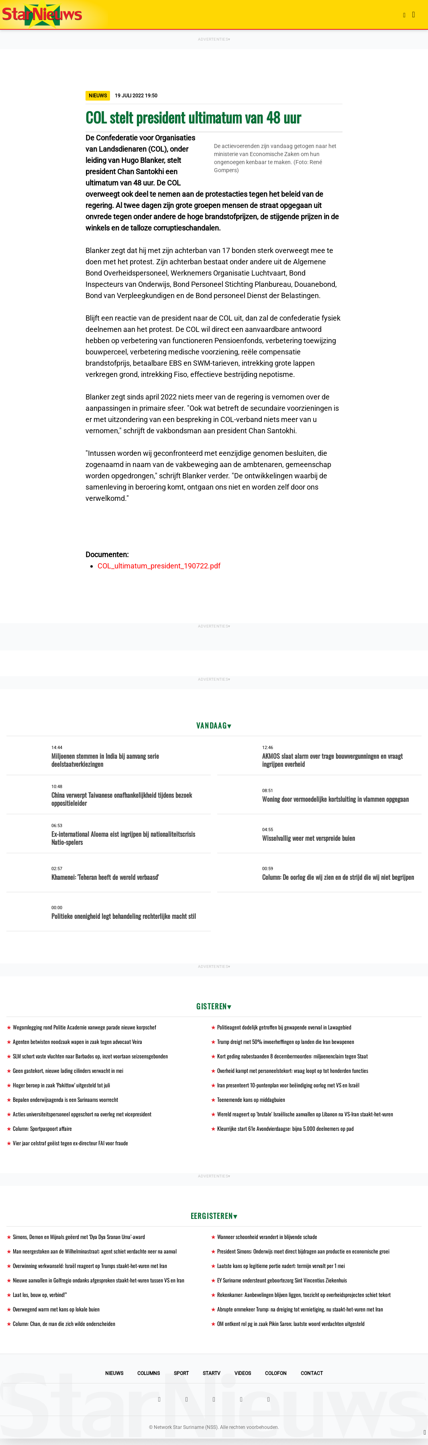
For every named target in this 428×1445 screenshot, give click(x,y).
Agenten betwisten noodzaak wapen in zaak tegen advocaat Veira (78, 1042)
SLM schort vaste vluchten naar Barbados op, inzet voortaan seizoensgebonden (91, 1057)
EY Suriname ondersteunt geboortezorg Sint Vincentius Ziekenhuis (284, 1285)
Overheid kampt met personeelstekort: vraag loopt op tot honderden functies (294, 1072)
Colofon (276, 1380)
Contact (312, 1380)
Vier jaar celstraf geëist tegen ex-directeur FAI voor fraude (71, 1146)
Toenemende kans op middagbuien (251, 1101)
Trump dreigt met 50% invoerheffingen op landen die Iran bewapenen (287, 1042)
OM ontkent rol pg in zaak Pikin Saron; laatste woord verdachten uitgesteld (292, 1330)
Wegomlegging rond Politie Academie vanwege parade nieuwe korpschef (86, 1027)
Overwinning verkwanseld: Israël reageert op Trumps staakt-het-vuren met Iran (92, 1270)
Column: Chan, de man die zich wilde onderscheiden (64, 1330)
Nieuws (114, 1380)
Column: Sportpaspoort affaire (43, 1131)
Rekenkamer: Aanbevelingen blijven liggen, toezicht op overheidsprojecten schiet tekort (305, 1300)
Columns (148, 1380)
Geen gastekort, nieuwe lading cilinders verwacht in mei (69, 1072)
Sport (181, 1380)
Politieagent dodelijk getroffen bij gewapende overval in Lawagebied (285, 1027)
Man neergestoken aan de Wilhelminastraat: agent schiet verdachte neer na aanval (96, 1255)
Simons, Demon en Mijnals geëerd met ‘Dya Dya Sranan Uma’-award (81, 1240)
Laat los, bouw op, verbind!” (40, 1300)
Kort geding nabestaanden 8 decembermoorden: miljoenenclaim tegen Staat (294, 1057)
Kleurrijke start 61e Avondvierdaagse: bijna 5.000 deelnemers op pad (287, 1131)
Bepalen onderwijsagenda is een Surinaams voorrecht (66, 1101)
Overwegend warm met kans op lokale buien (57, 1315)
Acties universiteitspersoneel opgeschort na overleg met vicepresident (83, 1116)
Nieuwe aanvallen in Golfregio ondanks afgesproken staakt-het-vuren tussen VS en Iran (99, 1285)
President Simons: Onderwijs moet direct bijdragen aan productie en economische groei (305, 1255)
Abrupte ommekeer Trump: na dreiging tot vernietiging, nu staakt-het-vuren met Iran (302, 1315)
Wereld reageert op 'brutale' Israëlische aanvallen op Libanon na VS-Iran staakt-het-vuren (307, 1116)
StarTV (211, 1380)
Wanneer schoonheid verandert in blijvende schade (267, 1240)
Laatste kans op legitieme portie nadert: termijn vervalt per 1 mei (283, 1270)
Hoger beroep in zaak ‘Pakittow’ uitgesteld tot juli (62, 1087)
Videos (242, 1380)
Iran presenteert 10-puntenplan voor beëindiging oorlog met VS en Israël (290, 1087)
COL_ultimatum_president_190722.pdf (159, 566)
